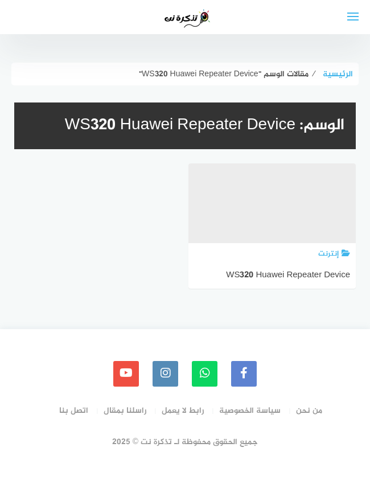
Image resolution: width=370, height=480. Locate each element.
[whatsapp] (204, 374)
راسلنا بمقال (125, 410)
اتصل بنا (73, 410)
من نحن (309, 410)
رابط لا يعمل (183, 410)
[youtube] (126, 374)
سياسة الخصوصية (250, 410)
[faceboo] (244, 374)
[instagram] (165, 374)
